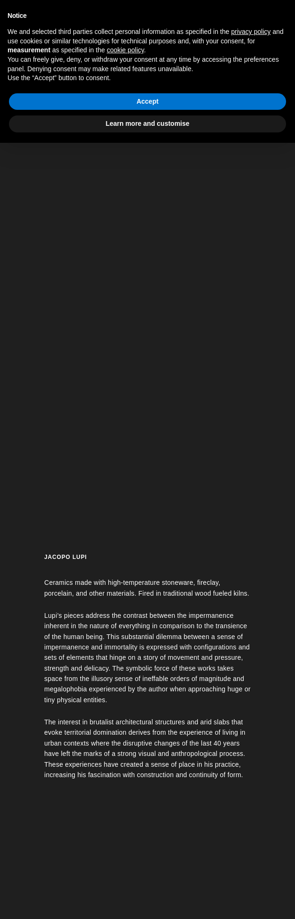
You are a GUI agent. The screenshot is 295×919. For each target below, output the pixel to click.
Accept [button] (147, 101)
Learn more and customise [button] (147, 123)
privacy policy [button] (251, 31)
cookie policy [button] (125, 50)
